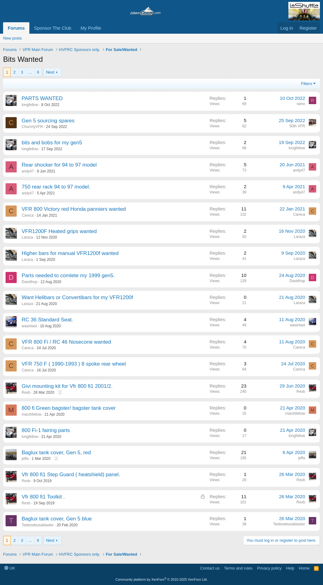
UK (9, 568)
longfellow (30, 105)
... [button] (30, 72)
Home (304, 568)
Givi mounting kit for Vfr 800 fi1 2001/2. (67, 386)
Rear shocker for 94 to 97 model (59, 165)
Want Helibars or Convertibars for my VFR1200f (77, 297)
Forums (16, 28)
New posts (12, 38)
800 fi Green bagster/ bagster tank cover (69, 408)
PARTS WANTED (42, 98)
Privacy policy (269, 568)
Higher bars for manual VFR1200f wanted (70, 253)
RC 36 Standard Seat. (47, 320)
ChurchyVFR (32, 127)
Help (290, 568)
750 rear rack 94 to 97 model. (56, 187)
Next (50, 72)
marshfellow (31, 414)
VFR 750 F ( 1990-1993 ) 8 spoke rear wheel (74, 364)
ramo (301, 104)
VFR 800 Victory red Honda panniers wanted (74, 209)
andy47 (28, 171)
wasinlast (29, 326)
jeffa (25, 458)
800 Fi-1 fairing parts (46, 430)
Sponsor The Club (52, 28)
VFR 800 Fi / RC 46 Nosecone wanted (66, 342)
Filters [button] (306, 83)
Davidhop (29, 282)
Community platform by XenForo (162, 579)
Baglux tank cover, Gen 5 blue (57, 519)
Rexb (26, 392)
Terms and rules (238, 568)
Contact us (209, 568)
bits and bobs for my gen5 (52, 143)
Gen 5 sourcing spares (48, 121)
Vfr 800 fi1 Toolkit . (43, 497)
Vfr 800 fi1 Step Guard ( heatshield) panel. (71, 474)
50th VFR (297, 126)
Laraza (27, 237)
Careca (28, 215)
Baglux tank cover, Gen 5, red (56, 453)
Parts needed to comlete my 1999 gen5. (68, 275)
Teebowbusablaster (37, 525)
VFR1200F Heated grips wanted (59, 231)
